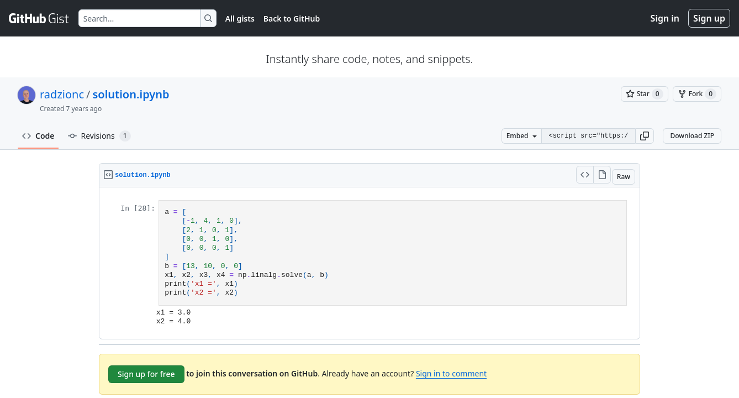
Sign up (709, 18)
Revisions (99, 136)
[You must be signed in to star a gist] (644, 94)
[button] (644, 136)
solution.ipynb (130, 94)
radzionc (62, 94)
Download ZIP (692, 135)
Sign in (665, 18)
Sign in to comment (451, 373)
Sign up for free (146, 374)
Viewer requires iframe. (369, 263)
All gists (240, 18)
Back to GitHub (291, 18)
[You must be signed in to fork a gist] (697, 94)
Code (38, 135)
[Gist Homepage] (39, 18)
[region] (369, 263)
